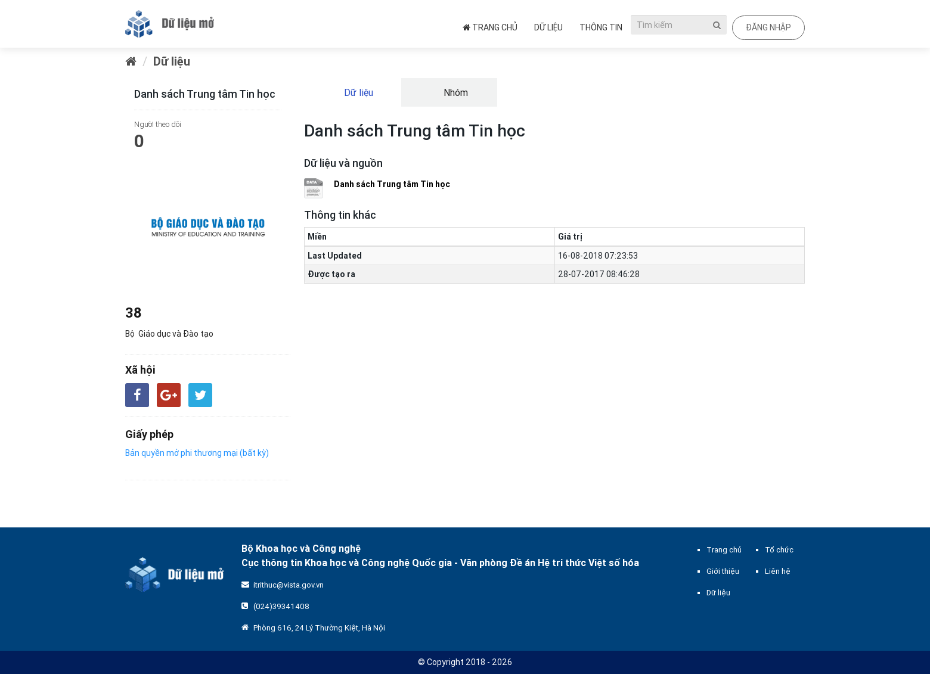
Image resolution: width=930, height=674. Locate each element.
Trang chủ (490, 27)
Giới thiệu (722, 571)
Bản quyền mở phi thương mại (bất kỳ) (197, 453)
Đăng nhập (768, 27)
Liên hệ (777, 571)
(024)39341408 (281, 606)
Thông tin (600, 27)
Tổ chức (779, 550)
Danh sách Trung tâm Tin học (392, 184)
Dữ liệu (548, 27)
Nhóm (454, 92)
